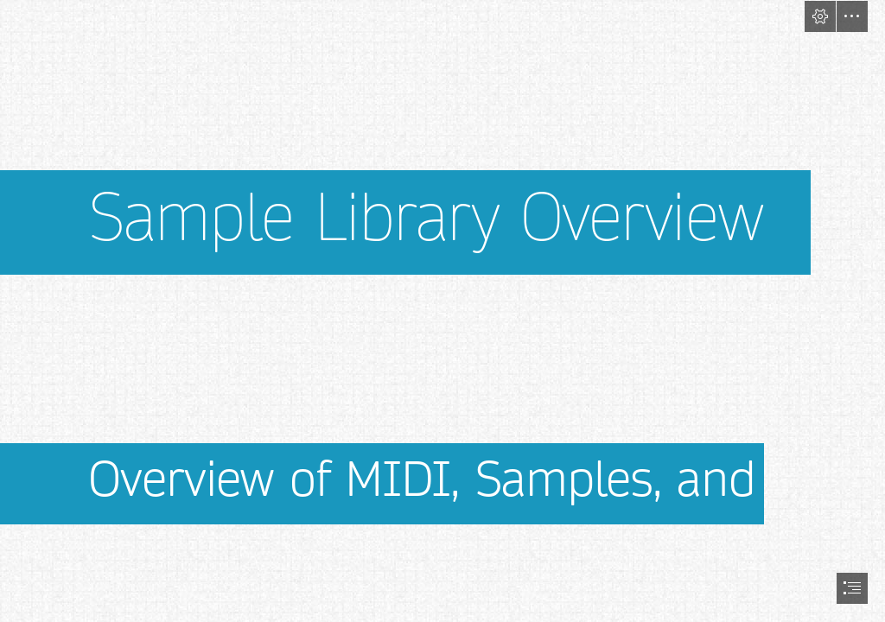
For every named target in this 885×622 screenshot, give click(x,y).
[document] (442, 311)
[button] (820, 16)
